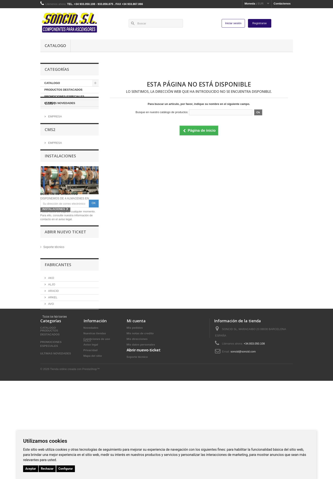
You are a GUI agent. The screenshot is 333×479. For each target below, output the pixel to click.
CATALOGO (55, 45)
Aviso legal (91, 419)
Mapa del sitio (93, 430)
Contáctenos (282, 3)
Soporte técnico (53, 295)
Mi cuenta (136, 395)
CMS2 (50, 147)
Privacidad (91, 424)
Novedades (91, 402)
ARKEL (52, 343)
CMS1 (50, 119)
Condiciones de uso (97, 413)
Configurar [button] (65, 468)
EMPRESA (54, 131)
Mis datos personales (141, 419)
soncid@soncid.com (243, 425)
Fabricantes (58, 312)
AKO (50, 324)
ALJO (51, 330)
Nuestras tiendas (95, 407)
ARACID (53, 337)
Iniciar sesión (233, 23)
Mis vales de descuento (142, 424)
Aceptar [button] (30, 468)
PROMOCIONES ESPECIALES (64, 96)
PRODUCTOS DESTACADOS (63, 89)
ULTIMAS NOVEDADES (59, 103)
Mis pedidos (135, 402)
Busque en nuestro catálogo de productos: (162, 112)
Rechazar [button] (47, 468)
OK (94, 251)
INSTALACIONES (60, 175)
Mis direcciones (137, 413)
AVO (50, 350)
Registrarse (259, 23)
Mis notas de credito (140, 407)
